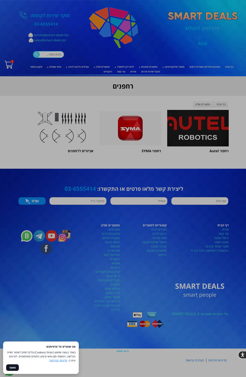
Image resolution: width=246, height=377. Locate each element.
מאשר (12, 367)
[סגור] (183, 137)
